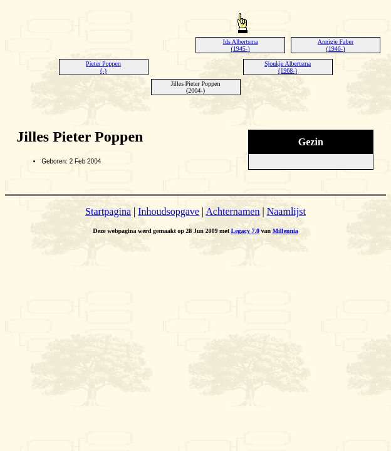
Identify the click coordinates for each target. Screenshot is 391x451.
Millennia (285, 230)
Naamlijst (286, 211)
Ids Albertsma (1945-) (240, 45)
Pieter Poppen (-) (103, 67)
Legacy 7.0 (245, 230)
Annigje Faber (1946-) (336, 45)
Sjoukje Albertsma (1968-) (287, 67)
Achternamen (232, 211)
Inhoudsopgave (168, 211)
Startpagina (108, 211)
